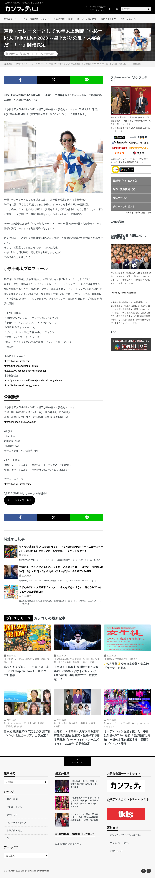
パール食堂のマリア (16, 723)
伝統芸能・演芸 (14, 831)
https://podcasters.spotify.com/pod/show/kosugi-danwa (33, 380)
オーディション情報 (86, 19)
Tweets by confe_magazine (123, 293)
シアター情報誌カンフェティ (35, 19)
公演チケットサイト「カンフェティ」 (119, 19)
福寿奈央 (18, 727)
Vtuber (142, 723)
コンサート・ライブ (32, 54)
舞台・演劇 (40, 659)
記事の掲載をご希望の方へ (68, 844)
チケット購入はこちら (19, 500)
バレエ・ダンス (14, 807)
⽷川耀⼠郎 (87, 659)
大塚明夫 (83, 723)
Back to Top (77, 763)
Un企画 (127, 723)
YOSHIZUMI (63, 659)
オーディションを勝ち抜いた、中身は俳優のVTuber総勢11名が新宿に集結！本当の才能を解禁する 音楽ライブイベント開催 (127, 737)
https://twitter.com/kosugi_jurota (21, 366)
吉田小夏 (31, 723)
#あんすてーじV (114, 723)
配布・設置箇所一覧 (124, 189)
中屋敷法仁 (75, 659)
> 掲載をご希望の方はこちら (138, 213)
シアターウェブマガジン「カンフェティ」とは (96, 8)
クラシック (12, 815)
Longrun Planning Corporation (35, 871)
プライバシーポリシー (120, 843)
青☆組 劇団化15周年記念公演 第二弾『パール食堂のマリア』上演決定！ (27, 733)
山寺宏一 (93, 723)
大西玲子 (8, 727)
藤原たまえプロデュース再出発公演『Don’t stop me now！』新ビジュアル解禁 (26, 671)
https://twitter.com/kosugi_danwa (21, 385)
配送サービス (120, 198)
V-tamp (135, 723)
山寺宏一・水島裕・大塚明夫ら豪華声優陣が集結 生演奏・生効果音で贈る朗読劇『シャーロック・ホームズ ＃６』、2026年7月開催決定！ (77, 737)
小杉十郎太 (49, 54)
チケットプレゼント (124, 206)
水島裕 (57, 727)
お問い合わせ (116, 851)
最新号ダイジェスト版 (125, 181)
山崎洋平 (29, 659)
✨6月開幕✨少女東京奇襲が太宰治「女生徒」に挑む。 (126, 666)
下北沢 (20, 659)
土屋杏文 (42, 723)
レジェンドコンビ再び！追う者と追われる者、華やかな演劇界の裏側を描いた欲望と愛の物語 (84, 817)
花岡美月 (133, 659)
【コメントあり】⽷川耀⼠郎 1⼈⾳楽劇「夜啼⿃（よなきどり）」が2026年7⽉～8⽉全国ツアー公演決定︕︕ (76, 673)
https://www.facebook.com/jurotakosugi (25, 371)
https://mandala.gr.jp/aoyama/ (20, 422)
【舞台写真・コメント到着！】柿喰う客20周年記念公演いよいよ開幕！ (84, 784)
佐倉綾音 (73, 723)
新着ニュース (10, 19)
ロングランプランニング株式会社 (126, 835)
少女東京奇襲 (121, 659)
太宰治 (110, 659)
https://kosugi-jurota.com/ (17, 484)
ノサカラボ (62, 723)
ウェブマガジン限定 (63, 19)
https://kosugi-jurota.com (17, 361)
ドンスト (11, 659)
